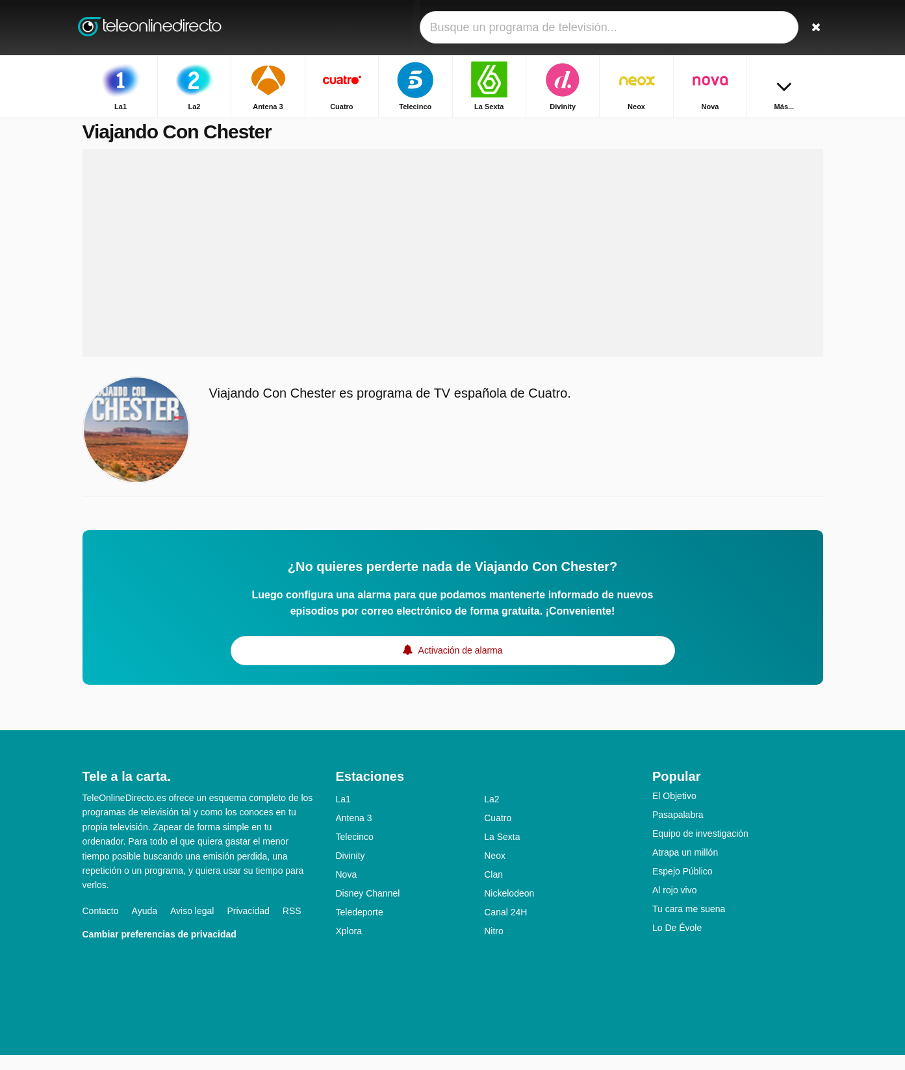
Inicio (720, 128)
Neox (494, 870)
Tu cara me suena (688, 924)
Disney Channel (368, 908)
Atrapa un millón (685, 867)
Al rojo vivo (674, 905)
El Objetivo (674, 811)
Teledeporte (359, 927)
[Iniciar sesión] (765, 27)
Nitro (493, 946)
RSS (292, 926)
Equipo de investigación (700, 848)
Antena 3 (354, 833)
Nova (346, 889)
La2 (491, 814)
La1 (343, 814)
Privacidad (248, 926)
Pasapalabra (678, 829)
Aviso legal (192, 926)
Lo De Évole (677, 942)
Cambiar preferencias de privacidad (159, 949)
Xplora (349, 946)
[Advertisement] (453, 268)
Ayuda (144, 926)
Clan (493, 889)
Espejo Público (682, 886)
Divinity (350, 870)
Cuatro (497, 833)
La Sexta (502, 852)
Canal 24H (505, 927)
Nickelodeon (509, 908)
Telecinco (355, 852)
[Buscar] (808, 27)
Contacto (101, 926)
